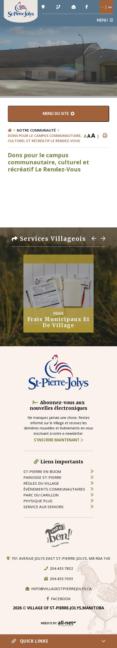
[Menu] (105, 20)
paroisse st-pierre (42, 477)
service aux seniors (43, 506)
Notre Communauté (36, 130)
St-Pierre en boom (42, 471)
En (110, 7)
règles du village (41, 483)
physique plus (37, 500)
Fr (102, 7)
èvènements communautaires (54, 489)
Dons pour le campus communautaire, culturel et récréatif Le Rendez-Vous (45, 138)
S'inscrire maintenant (58, 439)
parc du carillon (41, 494)
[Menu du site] (58, 114)
